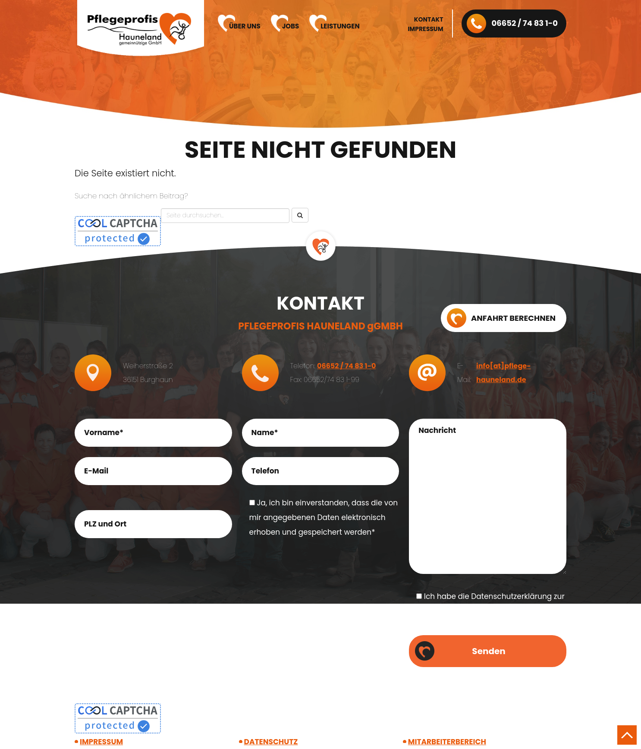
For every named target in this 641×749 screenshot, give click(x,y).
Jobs (290, 26)
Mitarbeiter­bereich (447, 741)
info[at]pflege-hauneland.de (503, 373)
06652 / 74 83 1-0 (525, 23)
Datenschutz (271, 741)
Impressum (425, 29)
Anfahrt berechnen (513, 318)
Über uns (245, 26)
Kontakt (428, 19)
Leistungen (339, 26)
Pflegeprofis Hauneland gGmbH (139, 30)
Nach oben (627, 735)
